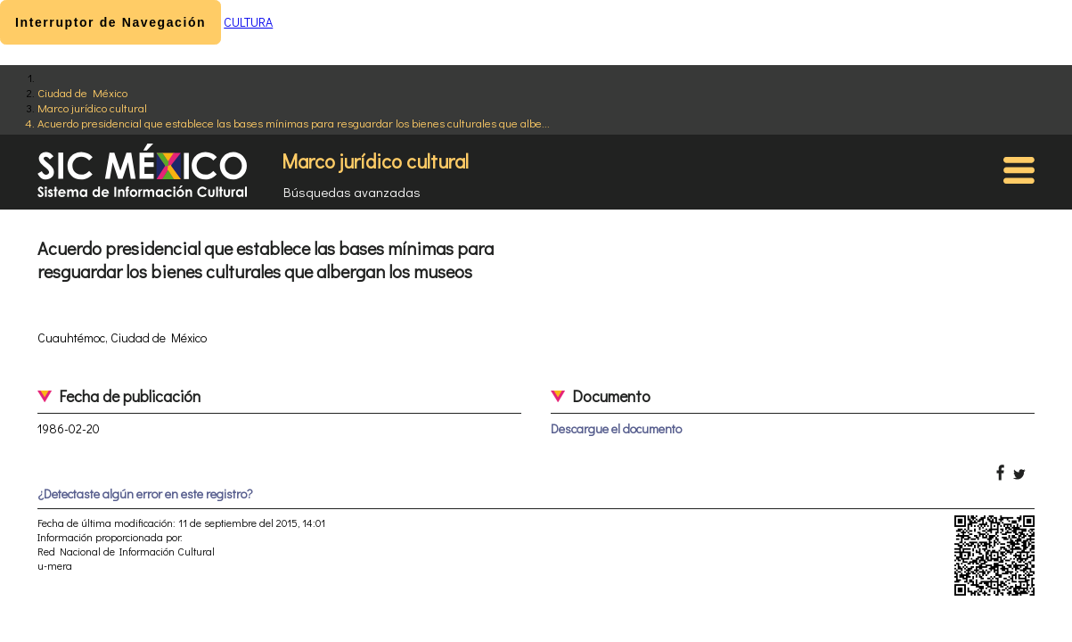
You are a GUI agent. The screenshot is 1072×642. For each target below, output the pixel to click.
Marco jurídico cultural (92, 107)
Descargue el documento (616, 428)
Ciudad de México (82, 92)
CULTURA (248, 21)
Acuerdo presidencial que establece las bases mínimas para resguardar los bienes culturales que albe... (293, 122)
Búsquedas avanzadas (352, 192)
